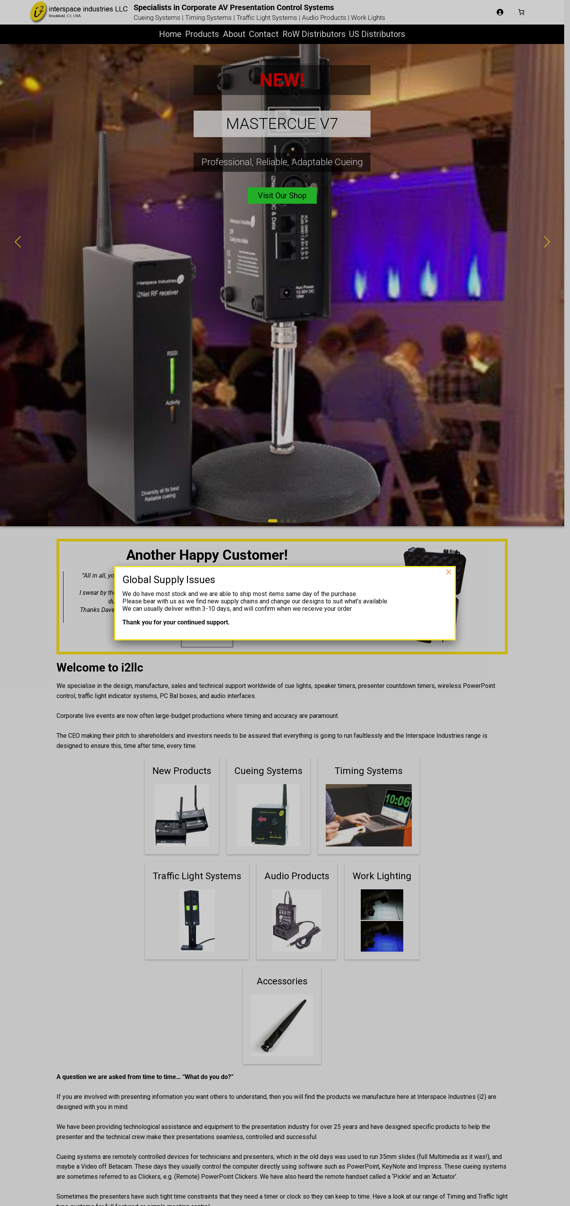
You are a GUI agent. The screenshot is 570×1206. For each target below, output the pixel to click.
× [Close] (448, 572)
